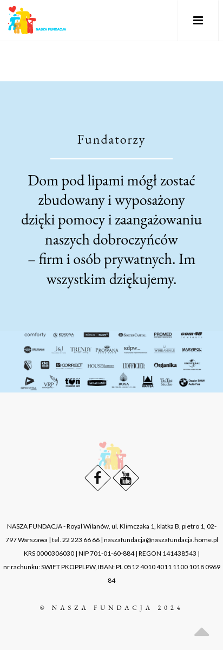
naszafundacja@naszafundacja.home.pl (161, 540)
